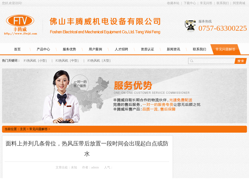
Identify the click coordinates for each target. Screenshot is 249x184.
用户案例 (95, 49)
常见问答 (206, 3)
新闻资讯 (173, 49)
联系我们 (223, 3)
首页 (17, 49)
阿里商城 (239, 3)
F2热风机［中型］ (68, 60)
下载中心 (190, 3)
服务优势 (69, 49)
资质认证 (147, 49)
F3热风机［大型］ (100, 60)
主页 (23, 129)
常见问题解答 (225, 49)
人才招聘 (121, 49)
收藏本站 (173, 3)
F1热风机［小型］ (36, 60)
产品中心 (43, 49)
